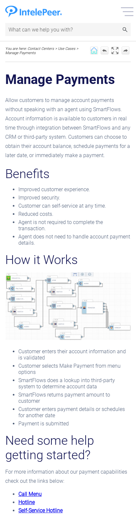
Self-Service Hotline (40, 510)
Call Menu (30, 494)
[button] (125, 29)
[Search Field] (68, 29)
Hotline (26, 502)
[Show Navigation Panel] (127, 11)
